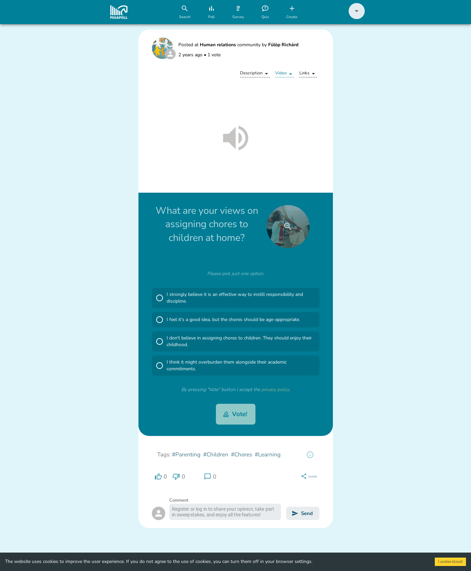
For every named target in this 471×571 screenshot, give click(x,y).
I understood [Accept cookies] (450, 562)
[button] (357, 17)
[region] (310, 455)
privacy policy (275, 389)
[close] (287, 226)
